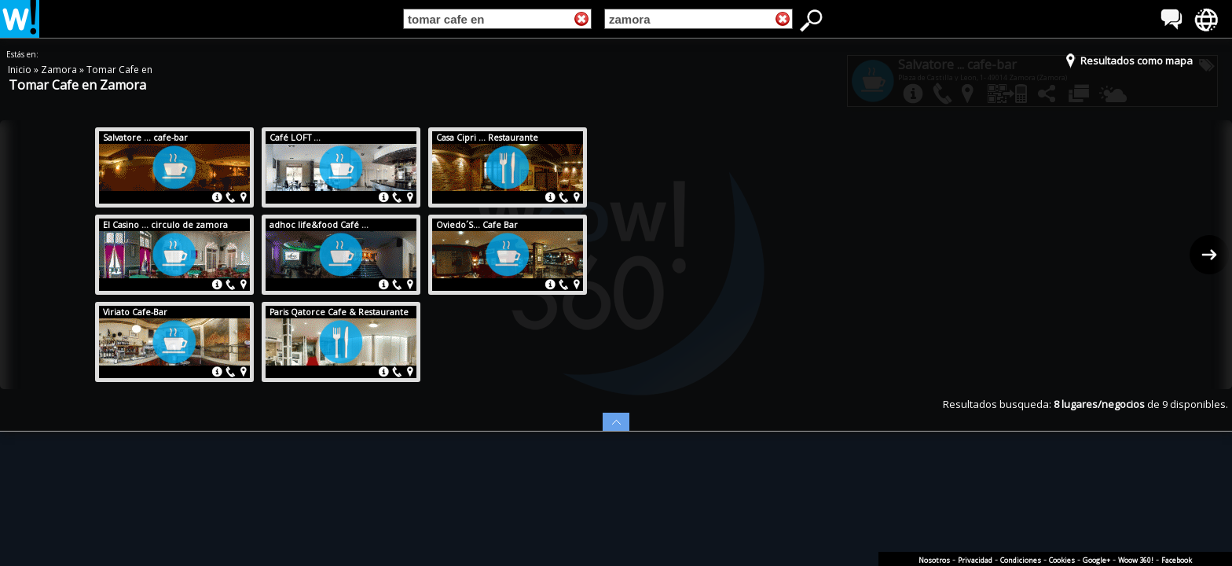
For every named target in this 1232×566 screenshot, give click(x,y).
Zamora (60, 69)
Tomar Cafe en (119, 69)
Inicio (21, 69)
